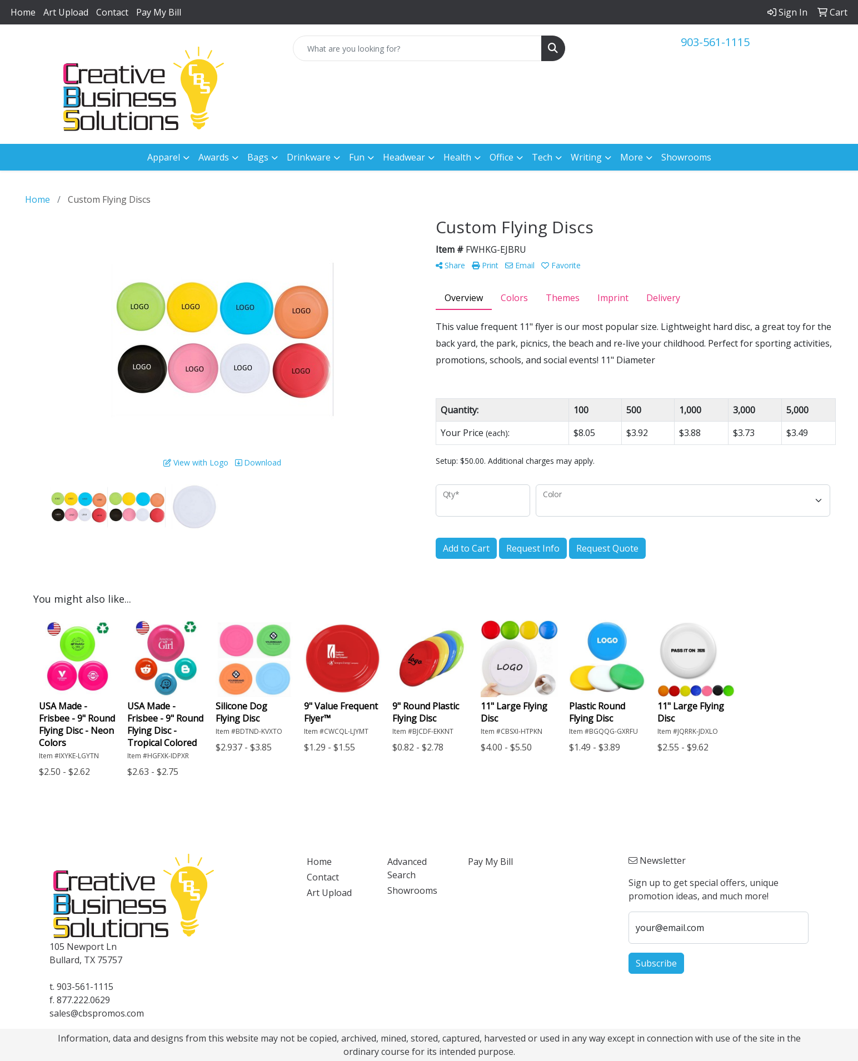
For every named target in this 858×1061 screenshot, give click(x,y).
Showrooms (686, 157)
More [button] (631, 157)
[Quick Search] (417, 48)
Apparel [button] (163, 157)
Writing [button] (586, 157)
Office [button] (501, 157)
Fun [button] (357, 157)
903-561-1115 (715, 41)
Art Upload (65, 12)
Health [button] (457, 157)
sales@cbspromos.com (96, 1013)
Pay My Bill (158, 12)
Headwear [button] (404, 157)
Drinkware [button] (309, 157)
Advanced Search (407, 868)
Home (23, 12)
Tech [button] (542, 157)
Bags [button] (257, 157)
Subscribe (656, 963)
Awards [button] (213, 157)
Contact (112, 12)
